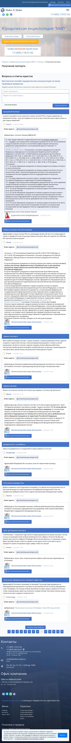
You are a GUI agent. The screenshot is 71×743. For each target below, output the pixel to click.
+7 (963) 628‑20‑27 (15, 649)
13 (58, 632)
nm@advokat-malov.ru (16, 659)
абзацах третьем (29, 300)
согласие (28, 735)
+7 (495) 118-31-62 (60, 14)
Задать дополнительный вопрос (18, 221)
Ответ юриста (9, 129)
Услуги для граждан (12, 36)
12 (54, 632)
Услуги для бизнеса (33, 36)
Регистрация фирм (26, 714)
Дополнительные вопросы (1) (27, 500)
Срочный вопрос (11, 105)
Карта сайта (6, 714)
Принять (63, 735)
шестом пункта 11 (42, 300)
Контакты (61, 2)
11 (50, 632)
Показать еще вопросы (35, 627)
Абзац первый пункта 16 (16, 150)
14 (62, 632)
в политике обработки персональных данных (29, 739)
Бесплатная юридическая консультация (35, 2)
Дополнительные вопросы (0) (27, 129)
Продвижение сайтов (11, 700)
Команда (52, 2)
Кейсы (68, 2)
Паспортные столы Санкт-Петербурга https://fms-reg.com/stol (38, 608)
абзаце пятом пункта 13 (12, 302)
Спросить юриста (61, 105)
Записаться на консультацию (59, 5)
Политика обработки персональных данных (16, 729)
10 (46, 632)
